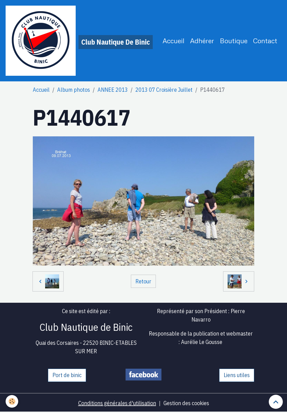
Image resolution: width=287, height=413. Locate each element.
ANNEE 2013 (113, 89)
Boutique (233, 40)
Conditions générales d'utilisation (117, 403)
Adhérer (202, 40)
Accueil (173, 40)
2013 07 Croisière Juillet (164, 89)
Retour (143, 281)
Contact (265, 40)
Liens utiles (237, 375)
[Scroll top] (276, 402)
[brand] (79, 41)
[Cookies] (12, 401)
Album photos (73, 89)
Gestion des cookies (186, 403)
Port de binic (67, 375)
